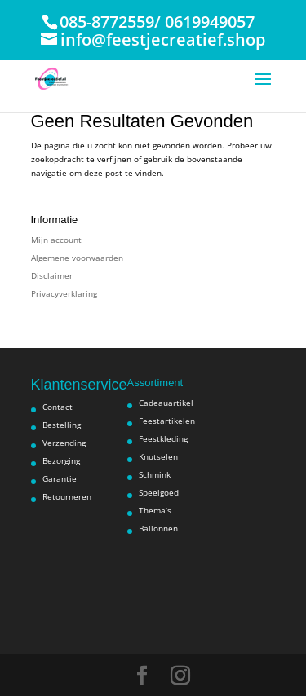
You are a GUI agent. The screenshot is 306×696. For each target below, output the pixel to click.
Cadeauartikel (166, 402)
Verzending (64, 442)
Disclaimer (52, 275)
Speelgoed (159, 492)
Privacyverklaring (64, 293)
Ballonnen (158, 528)
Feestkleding (163, 438)
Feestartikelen (167, 420)
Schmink (155, 474)
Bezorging (61, 460)
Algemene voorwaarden (77, 257)
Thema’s (155, 510)
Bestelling (61, 424)
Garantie (59, 478)
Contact (57, 406)
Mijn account (56, 239)
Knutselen (158, 456)
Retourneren (66, 496)
